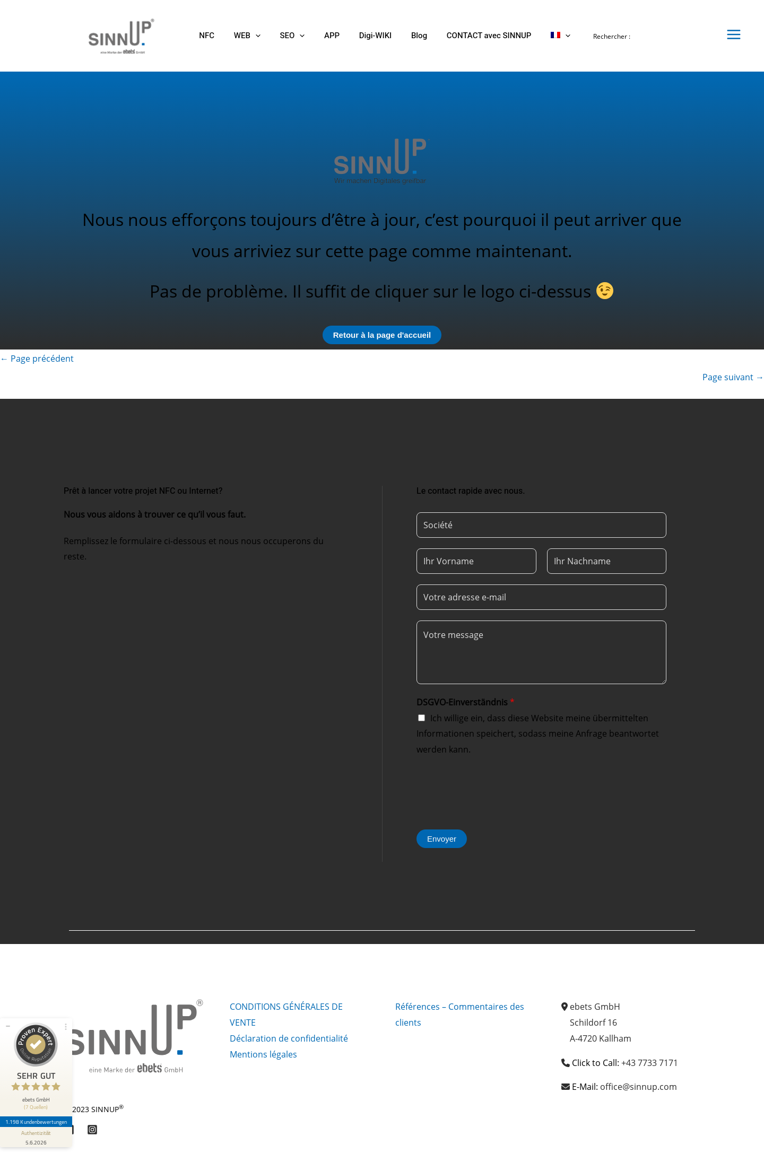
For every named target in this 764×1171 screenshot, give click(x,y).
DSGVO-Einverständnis (465, 702)
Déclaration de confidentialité (289, 1038)
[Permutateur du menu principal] (733, 34)
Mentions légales (263, 1054)
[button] (250, 36)
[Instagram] (92, 1129)
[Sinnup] (117, 35)
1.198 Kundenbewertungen (36, 1121)
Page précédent (37, 358)
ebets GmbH (595, 1006)
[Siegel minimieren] (8, 1026)
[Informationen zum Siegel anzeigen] (36, 1137)
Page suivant (733, 377)
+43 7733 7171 (649, 1063)
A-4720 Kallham (600, 1038)
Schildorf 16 (593, 1022)
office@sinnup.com (638, 1087)
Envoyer (441, 838)
